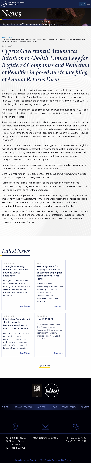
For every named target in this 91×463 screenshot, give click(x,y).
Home (4, 37)
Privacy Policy (69, 401)
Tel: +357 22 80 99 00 (76, 431)
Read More (22, 309)
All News (45, 359)
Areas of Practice (23, 401)
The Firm (6, 401)
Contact (85, 401)
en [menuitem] (82, 4)
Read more (45, 22)
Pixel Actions (70, 453)
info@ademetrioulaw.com (45, 431)
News (10, 37)
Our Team (41, 401)
